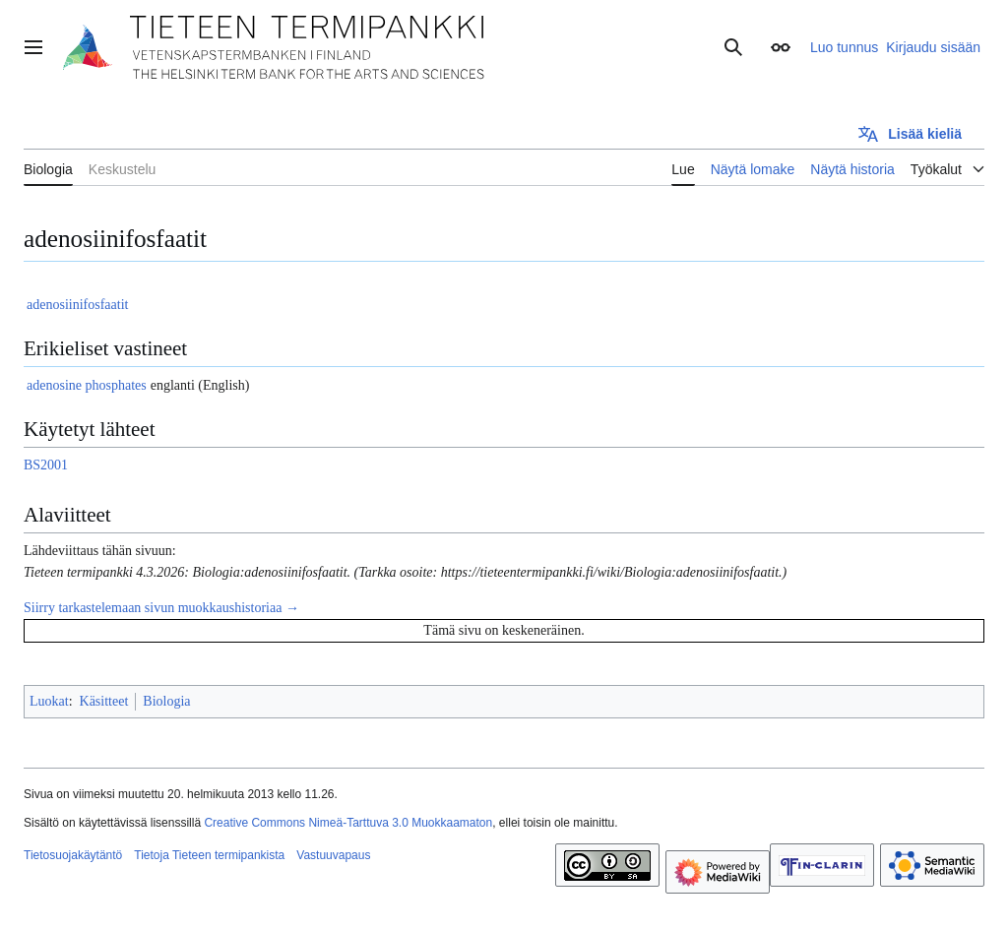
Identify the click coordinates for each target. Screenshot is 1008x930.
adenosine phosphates (87, 385)
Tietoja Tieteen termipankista (209, 855)
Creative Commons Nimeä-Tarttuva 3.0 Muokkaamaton (348, 823)
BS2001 (46, 465)
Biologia (166, 701)
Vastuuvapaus (333, 855)
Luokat (49, 701)
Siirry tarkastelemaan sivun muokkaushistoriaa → (161, 607)
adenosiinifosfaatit (77, 304)
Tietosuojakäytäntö (73, 855)
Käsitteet (104, 701)
